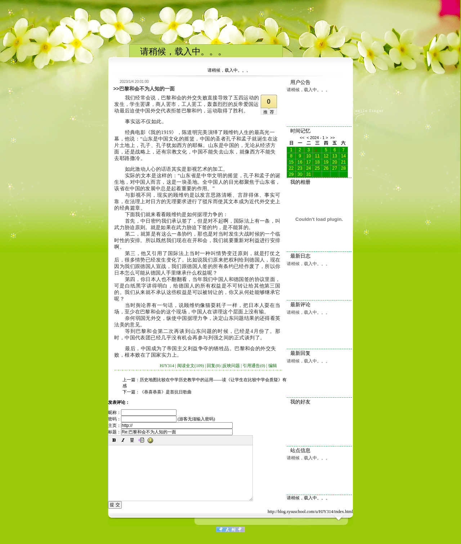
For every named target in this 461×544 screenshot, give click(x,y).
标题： (170, 431)
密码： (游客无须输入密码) (161, 419)
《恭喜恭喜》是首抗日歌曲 (166, 391)
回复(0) (213, 365)
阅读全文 (190, 365)
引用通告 (254, 365)
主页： (170, 425)
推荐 (269, 112)
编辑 (272, 365)
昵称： (142, 412)
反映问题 (231, 365)
